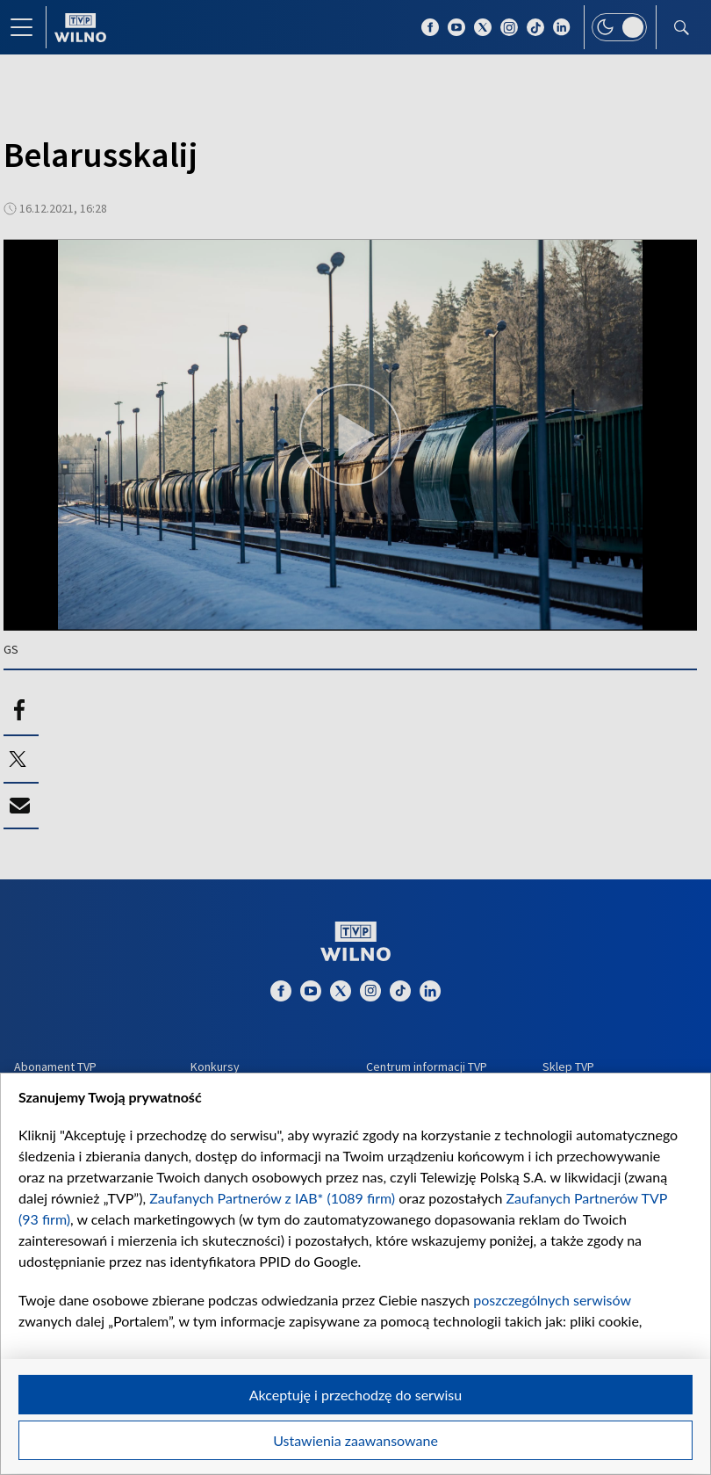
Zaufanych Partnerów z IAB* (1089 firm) (272, 1197)
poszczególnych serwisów (551, 1299)
